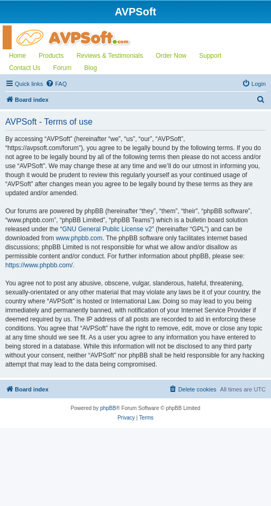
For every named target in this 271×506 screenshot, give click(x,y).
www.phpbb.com (79, 238)
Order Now (171, 55)
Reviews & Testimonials (109, 55)
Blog (90, 68)
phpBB (108, 408)
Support (210, 55)
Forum (62, 68)
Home (17, 55)
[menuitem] (56, 83)
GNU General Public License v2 (106, 229)
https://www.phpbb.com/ (39, 265)
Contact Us (24, 68)
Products (51, 55)
